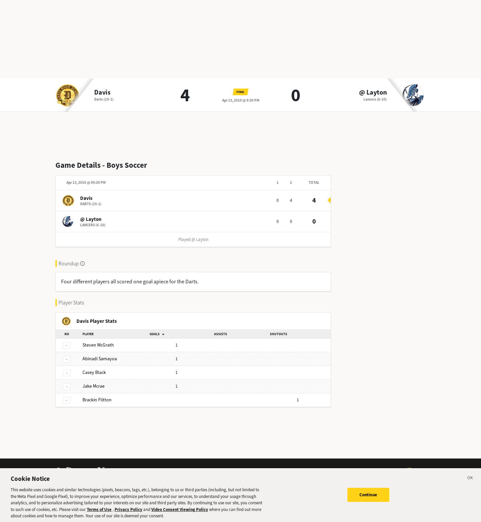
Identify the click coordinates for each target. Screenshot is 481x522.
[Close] (470, 482)
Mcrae (94, 386)
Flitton (97, 400)
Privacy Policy (128, 513)
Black (94, 372)
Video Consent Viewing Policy (179, 513)
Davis (102, 92)
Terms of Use (99, 513)
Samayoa (100, 359)
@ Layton (373, 92)
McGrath (98, 345)
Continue (368, 498)
